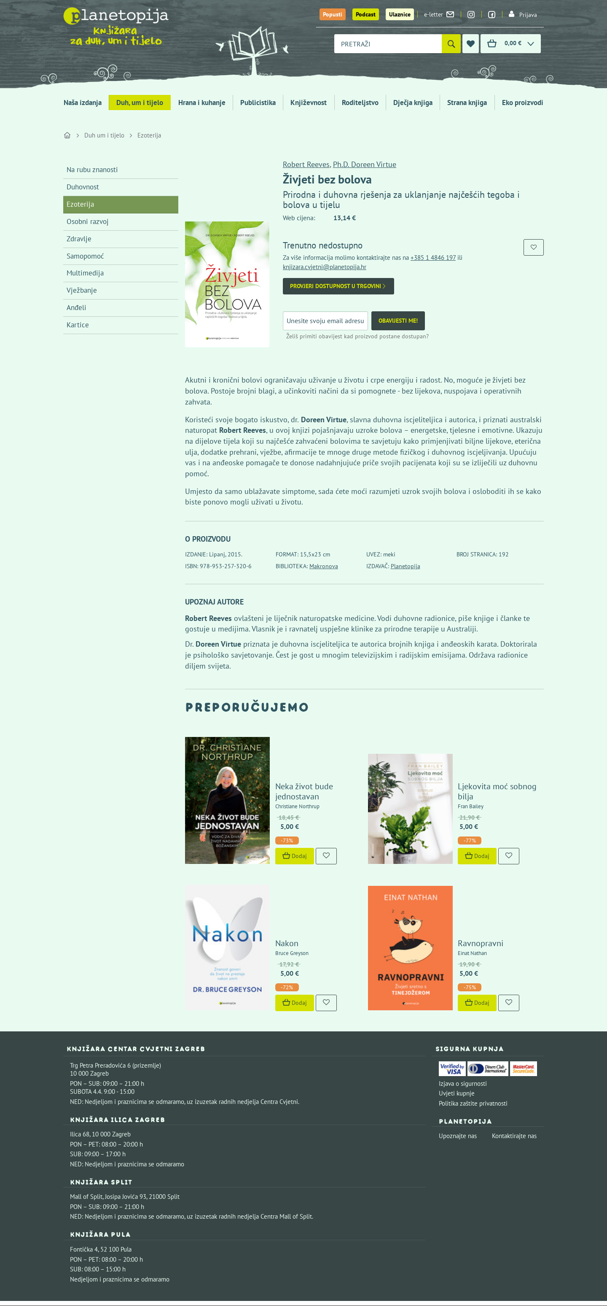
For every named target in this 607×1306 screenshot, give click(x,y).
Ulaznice (400, 14)
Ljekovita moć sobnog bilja (482, 757)
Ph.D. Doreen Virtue (364, 164)
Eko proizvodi (522, 102)
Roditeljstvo (360, 102)
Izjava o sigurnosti (463, 1005)
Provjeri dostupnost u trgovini (338, 286)
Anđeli (76, 307)
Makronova (323, 566)
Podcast (366, 14)
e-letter (439, 14)
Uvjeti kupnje (457, 1015)
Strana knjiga (467, 102)
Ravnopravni (456, 864)
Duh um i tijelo (104, 135)
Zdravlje (79, 238)
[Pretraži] (451, 43)
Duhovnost (83, 187)
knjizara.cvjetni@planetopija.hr (324, 267)
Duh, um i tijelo (139, 102)
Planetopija (405, 566)
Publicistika (258, 102)
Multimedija (85, 273)
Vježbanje (82, 290)
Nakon (262, 864)
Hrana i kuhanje (202, 102)
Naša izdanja (83, 102)
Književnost (308, 102)
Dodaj (270, 816)
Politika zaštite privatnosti (473, 1025)
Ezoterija (149, 135)
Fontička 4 (84, 1171)
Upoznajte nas (458, 1058)
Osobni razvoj (88, 221)
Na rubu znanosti (92, 169)
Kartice (78, 324)
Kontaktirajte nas (514, 1058)
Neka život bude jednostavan (303, 757)
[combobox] (388, 43)
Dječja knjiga (412, 102)
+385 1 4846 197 (433, 258)
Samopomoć (85, 256)
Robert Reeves (306, 164)
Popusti (332, 14)
